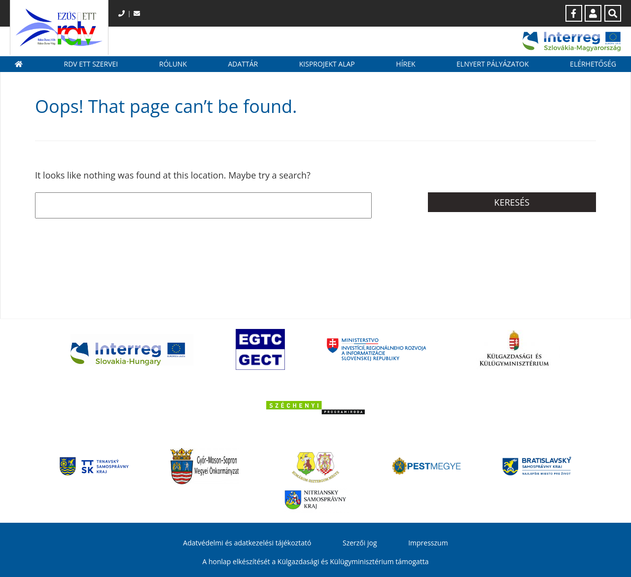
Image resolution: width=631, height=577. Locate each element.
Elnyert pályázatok (492, 64)
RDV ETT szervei (91, 64)
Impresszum (428, 542)
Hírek (405, 64)
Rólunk (173, 64)
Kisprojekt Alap (327, 64)
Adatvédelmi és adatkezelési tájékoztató (247, 542)
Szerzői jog (360, 542)
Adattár (243, 64)
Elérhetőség (593, 64)
